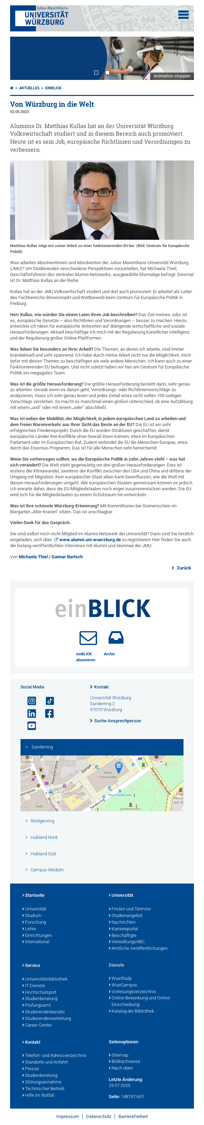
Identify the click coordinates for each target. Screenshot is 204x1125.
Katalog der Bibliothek (131, 1011)
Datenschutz (98, 1116)
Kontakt (101, 687)
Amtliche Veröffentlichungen (138, 949)
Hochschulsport (39, 993)
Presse (30, 1069)
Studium (32, 916)
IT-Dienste (33, 986)
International (35, 942)
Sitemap (118, 1055)
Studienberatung (39, 999)
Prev (22, 58)
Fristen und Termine (130, 909)
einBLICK (53, 88)
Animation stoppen (172, 76)
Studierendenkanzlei (43, 1012)
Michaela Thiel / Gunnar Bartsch (51, 556)
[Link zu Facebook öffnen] (46, 714)
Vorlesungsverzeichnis (132, 992)
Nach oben (121, 1068)
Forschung (34, 922)
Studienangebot (125, 916)
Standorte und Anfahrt (45, 1062)
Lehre (29, 929)
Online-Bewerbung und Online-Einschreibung (140, 1001)
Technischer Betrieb (43, 1089)
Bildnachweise (124, 1062)
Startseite (33, 896)
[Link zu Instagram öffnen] (29, 701)
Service (31, 966)
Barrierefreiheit (133, 1116)
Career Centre (37, 1025)
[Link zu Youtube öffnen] (29, 726)
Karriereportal (123, 929)
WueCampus (123, 985)
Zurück (183, 568)
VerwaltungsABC (127, 942)
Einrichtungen (37, 936)
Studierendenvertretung (46, 1019)
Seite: (114, 1096)
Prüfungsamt (36, 1006)
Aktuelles (29, 88)
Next (181, 58)
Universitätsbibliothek (44, 979)
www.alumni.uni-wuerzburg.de (90, 539)
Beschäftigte (123, 936)
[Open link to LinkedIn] (29, 714)
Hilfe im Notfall (38, 1096)
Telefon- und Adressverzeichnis (54, 1056)
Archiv (109, 654)
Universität (34, 909)
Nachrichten (122, 922)
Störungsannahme (42, 1082)
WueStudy (120, 979)
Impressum (67, 1116)
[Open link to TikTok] (46, 701)
